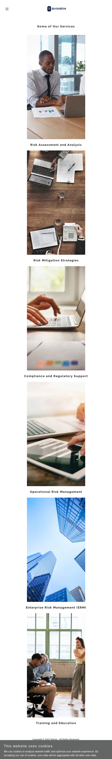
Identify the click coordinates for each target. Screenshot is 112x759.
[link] (56, 9)
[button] (11, 9)
